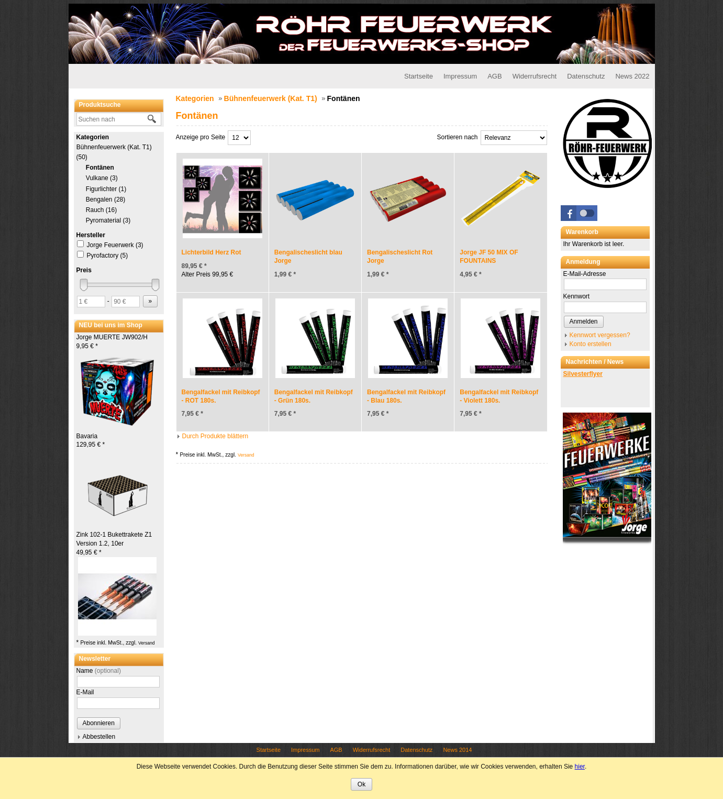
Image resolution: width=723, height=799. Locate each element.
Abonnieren (99, 723)
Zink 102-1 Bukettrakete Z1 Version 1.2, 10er (114, 543)
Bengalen (106, 199)
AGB (494, 76)
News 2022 (632, 76)
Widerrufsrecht (535, 76)
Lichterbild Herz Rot (211, 252)
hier (580, 766)
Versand (146, 643)
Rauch (101, 210)
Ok (361, 784)
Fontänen (100, 167)
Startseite (418, 76)
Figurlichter (106, 189)
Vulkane (102, 178)
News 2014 (457, 750)
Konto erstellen (590, 344)
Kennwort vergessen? (600, 335)
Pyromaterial (108, 220)
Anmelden (584, 321)
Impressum (460, 76)
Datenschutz (586, 76)
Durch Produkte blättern (215, 436)
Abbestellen (99, 736)
